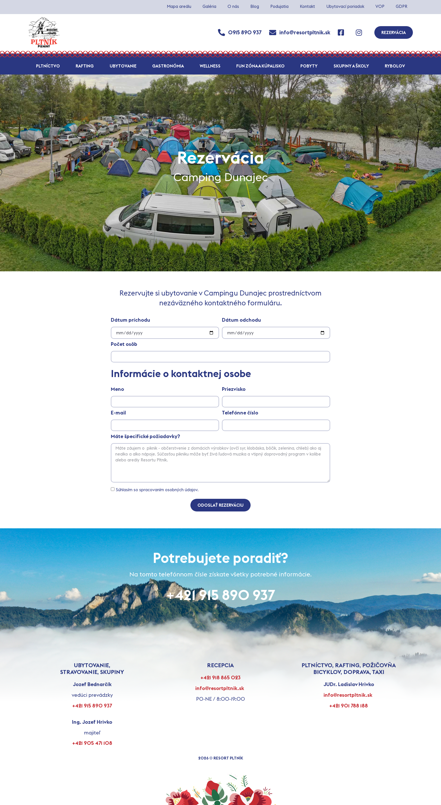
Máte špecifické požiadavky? (145, 436)
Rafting (85, 66)
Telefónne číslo (240, 413)
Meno (117, 389)
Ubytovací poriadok (345, 6)
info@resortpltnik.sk (219, 688)
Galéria (209, 6)
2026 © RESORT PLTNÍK (220, 758)
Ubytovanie (123, 66)
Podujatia (279, 6)
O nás (233, 6)
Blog (254, 6)
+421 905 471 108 (92, 743)
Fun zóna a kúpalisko (260, 66)
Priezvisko (234, 389)
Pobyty (309, 66)
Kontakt (307, 6)
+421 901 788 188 (348, 705)
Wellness (210, 66)
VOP (379, 6)
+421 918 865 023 (220, 677)
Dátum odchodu (241, 320)
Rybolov (395, 66)
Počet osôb (124, 344)
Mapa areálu (179, 6)
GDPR (401, 6)
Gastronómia (168, 66)
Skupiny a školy (351, 66)
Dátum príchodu (130, 320)
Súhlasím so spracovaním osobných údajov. (157, 489)
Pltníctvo (48, 66)
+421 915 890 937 (220, 595)
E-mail (118, 413)
